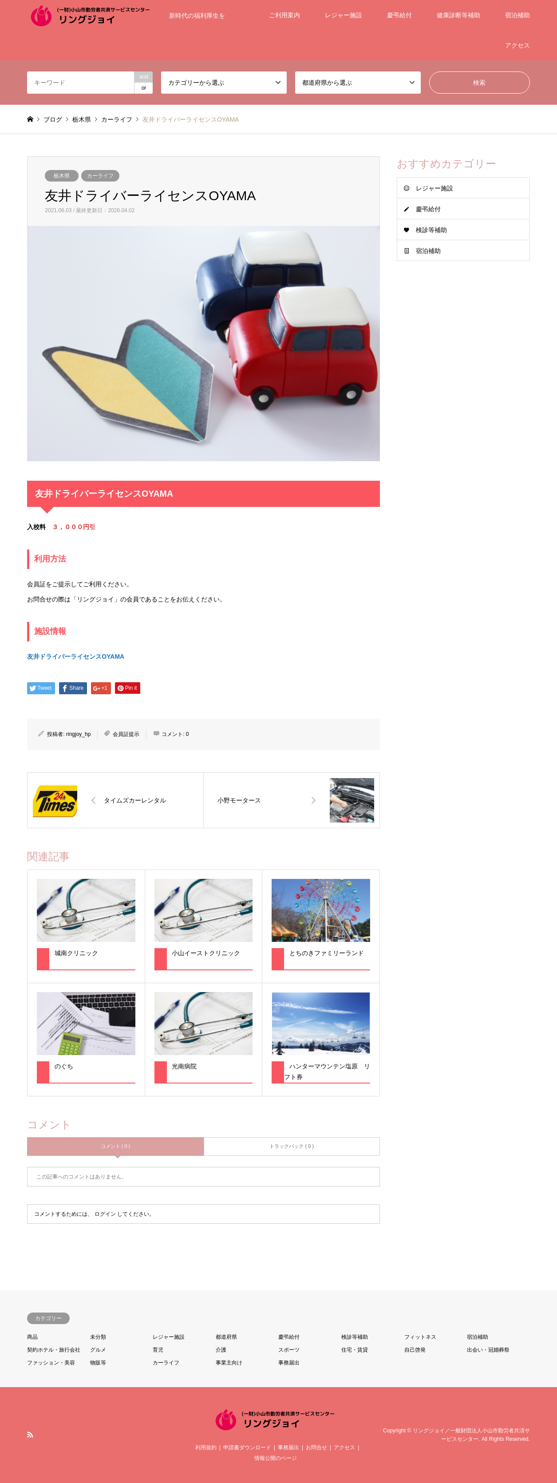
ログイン (105, 1214)
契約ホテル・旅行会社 (53, 1350)
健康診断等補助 (458, 15)
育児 (158, 1350)
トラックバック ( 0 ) (291, 1146)
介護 (221, 1350)
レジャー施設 (343, 15)
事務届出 (289, 1363)
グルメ (98, 1350)
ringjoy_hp (78, 734)
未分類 (98, 1337)
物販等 (98, 1363)
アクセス (517, 45)
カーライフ (100, 176)
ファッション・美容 (51, 1363)
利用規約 (206, 1447)
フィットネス (420, 1337)
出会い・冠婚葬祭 (488, 1350)
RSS (30, 1435)
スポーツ (289, 1350)
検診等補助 (431, 229)
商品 (32, 1337)
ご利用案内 (284, 15)
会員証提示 (126, 734)
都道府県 (226, 1337)
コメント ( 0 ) (115, 1146)
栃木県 (62, 176)
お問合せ (316, 1447)
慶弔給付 (399, 15)
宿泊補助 (517, 15)
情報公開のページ (275, 1458)
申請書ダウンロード (247, 1447)
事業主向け (229, 1363)
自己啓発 (415, 1350)
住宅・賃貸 (354, 1350)
